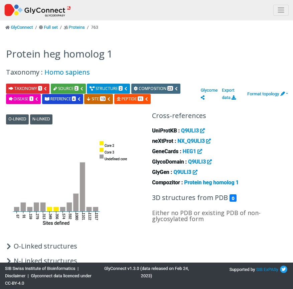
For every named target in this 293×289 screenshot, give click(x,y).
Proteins (77, 27)
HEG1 (192, 151)
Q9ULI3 (193, 130)
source (68, 88)
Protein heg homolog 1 (211, 182)
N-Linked (41, 119)
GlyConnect (22, 27)
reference (63, 99)
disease (23, 99)
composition (156, 88)
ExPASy (271, 269)
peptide (132, 99)
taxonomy (28, 88)
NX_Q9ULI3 (194, 141)
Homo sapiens (67, 72)
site (99, 99)
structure (109, 88)
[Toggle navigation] (281, 10)
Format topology (266, 93)
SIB (259, 269)
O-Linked (17, 119)
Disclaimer (15, 275)
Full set (51, 27)
